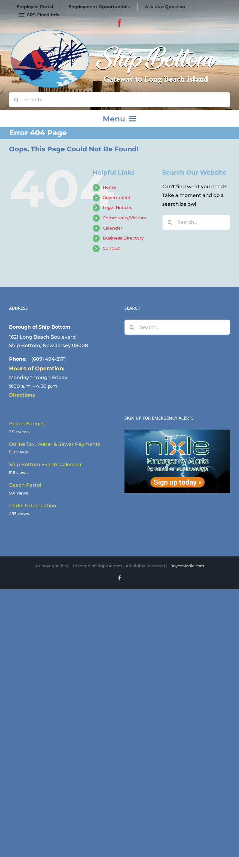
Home (109, 187)
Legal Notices (117, 207)
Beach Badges (27, 424)
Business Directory (123, 238)
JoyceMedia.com (187, 565)
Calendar (112, 228)
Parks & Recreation (32, 505)
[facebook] (119, 23)
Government (117, 197)
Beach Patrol (25, 485)
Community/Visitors (124, 218)
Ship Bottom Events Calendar (45, 464)
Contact (111, 248)
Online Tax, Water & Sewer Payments (54, 444)
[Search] (16, 99)
